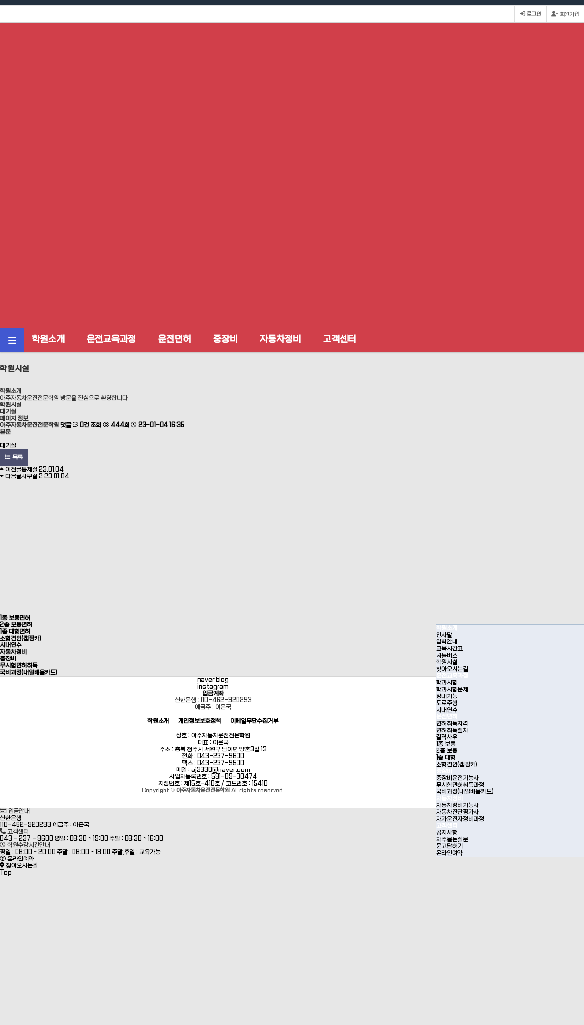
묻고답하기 (449, 846)
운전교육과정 (111, 339)
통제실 (42, 469)
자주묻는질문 (452, 839)
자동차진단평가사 (457, 812)
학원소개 (48, 339)
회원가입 (565, 14)
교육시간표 (449, 648)
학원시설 (446, 662)
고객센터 (339, 339)
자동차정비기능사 (457, 805)
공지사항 (446, 832)
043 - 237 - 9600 (26, 838)
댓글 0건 (74, 425)
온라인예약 (449, 853)
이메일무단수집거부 (254, 721)
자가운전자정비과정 (460, 819)
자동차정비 (280, 339)
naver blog (213, 680)
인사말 (444, 635)
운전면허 (174, 339)
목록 (14, 457)
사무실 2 (45, 476)
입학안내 (446, 642)
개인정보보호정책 (199, 721)
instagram (213, 686)
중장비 (225, 339)
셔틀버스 (446, 655)
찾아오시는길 (452, 669)
